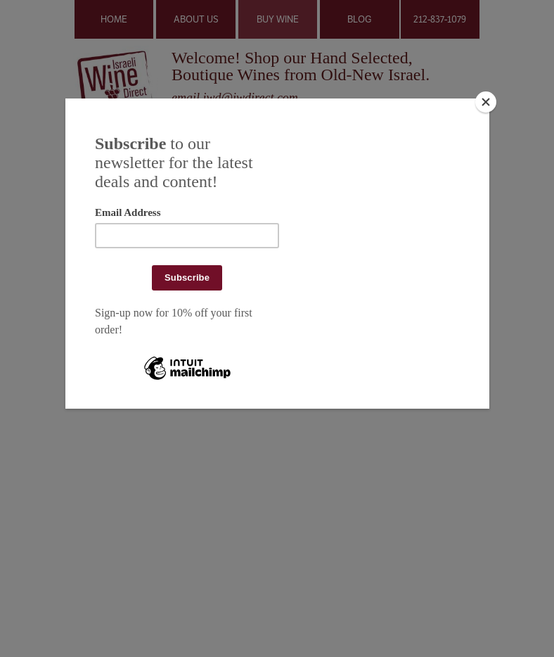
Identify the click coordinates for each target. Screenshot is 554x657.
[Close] (485, 102)
